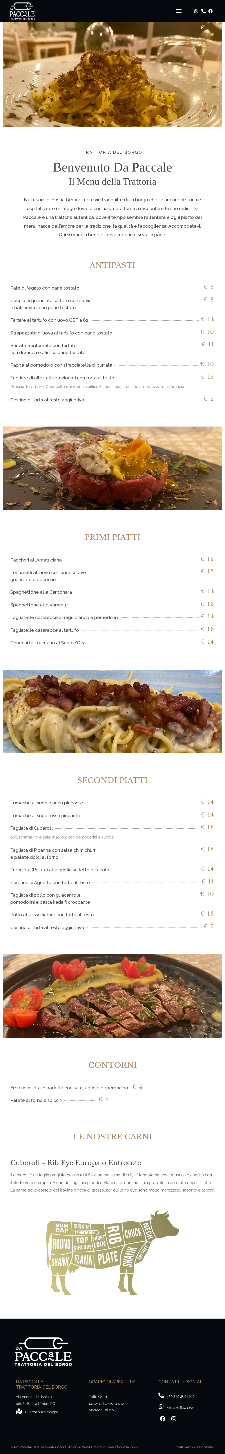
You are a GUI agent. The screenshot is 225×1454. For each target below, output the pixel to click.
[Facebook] (206, 3)
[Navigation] (176, 11)
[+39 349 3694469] (176, 1407)
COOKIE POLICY (129, 1446)
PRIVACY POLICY (105, 1446)
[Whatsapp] (192, 3)
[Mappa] (37, 1411)
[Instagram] (199, 20)
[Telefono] (199, 3)
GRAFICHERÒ (205, 1446)
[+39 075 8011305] (176, 1396)
